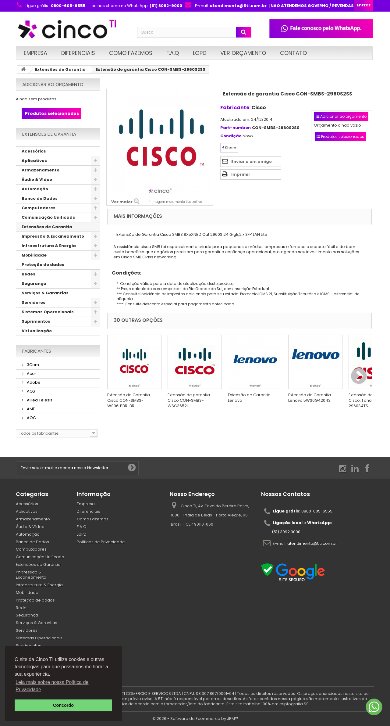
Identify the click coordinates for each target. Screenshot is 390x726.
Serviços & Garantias (45, 293)
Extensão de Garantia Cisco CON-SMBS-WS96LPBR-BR (128, 400)
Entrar (363, 5)
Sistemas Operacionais (48, 312)
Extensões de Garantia (60, 69)
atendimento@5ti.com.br (312, 543)
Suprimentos (36, 321)
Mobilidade (34, 255)
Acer (31, 373)
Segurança (34, 283)
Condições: (124, 272)
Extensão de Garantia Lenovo (249, 397)
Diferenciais (78, 53)
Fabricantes (36, 351)
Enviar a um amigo (251, 161)
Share (229, 147)
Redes (28, 274)
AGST (31, 391)
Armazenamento (40, 170)
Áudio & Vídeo (37, 179)
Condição (231, 136)
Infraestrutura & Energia (49, 246)
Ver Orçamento (243, 53)
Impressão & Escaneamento (53, 236)
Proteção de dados (43, 265)
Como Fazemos (130, 53)
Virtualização (37, 331)
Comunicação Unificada (49, 217)
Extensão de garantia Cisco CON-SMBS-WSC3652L (189, 400)
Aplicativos (34, 161)
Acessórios (34, 151)
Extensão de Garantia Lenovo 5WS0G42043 (309, 397)
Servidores (33, 302)
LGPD (199, 53)
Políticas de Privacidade (101, 542)
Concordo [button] (63, 705)
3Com (32, 365)
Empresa (35, 53)
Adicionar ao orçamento (52, 84)
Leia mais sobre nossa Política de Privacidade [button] (52, 686)
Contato (293, 53)
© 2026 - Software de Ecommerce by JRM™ (195, 718)
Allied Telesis (39, 400)
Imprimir (240, 174)
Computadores (38, 208)
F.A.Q (172, 53)
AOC (31, 418)
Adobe (33, 382)
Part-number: (235, 128)
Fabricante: (235, 107)
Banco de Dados (40, 198)
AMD (31, 409)
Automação (35, 189)
